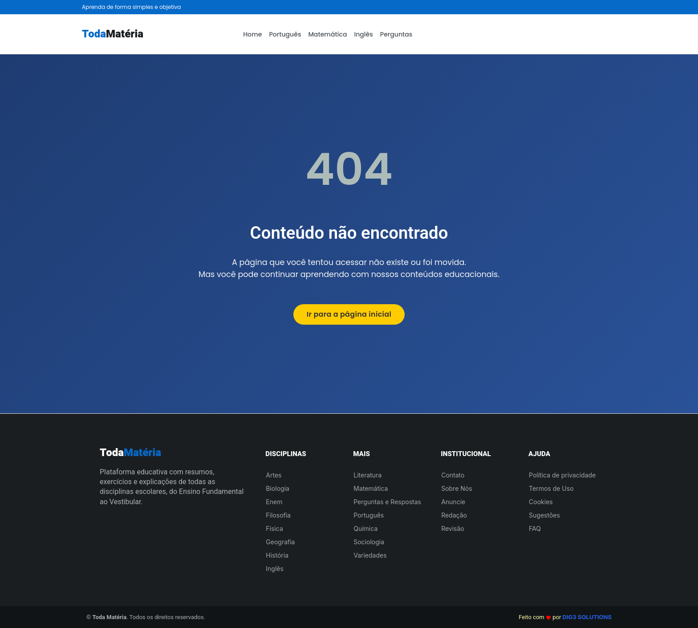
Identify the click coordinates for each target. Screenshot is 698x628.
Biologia (277, 488)
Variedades (369, 555)
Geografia (280, 542)
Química (365, 528)
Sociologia (368, 542)
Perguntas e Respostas (387, 502)
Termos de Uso (551, 488)
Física (274, 528)
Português (285, 34)
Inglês (363, 34)
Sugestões (544, 515)
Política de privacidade (562, 475)
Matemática (327, 34)
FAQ (535, 528)
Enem (274, 502)
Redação (454, 515)
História (277, 555)
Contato (452, 475)
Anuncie (453, 502)
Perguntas (396, 34)
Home (252, 34)
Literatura (367, 475)
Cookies (541, 502)
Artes (273, 475)
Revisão (452, 528)
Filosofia (278, 515)
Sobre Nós (456, 488)
